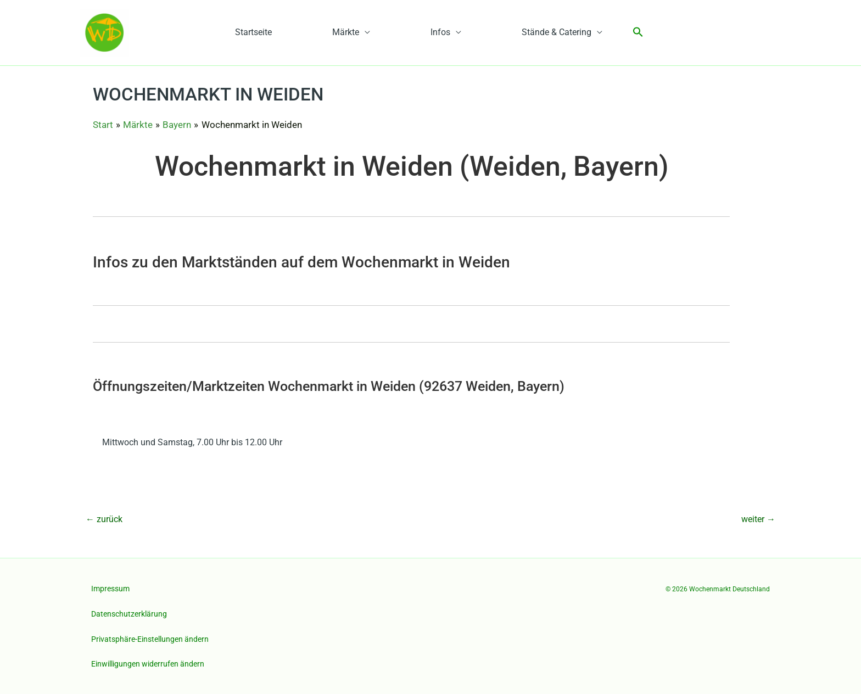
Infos (440, 32)
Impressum (110, 588)
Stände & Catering (556, 32)
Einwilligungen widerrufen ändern (147, 663)
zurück (104, 519)
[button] (638, 32)
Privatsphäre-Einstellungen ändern (150, 639)
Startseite (253, 32)
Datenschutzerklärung (129, 613)
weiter (758, 519)
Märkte (345, 32)
